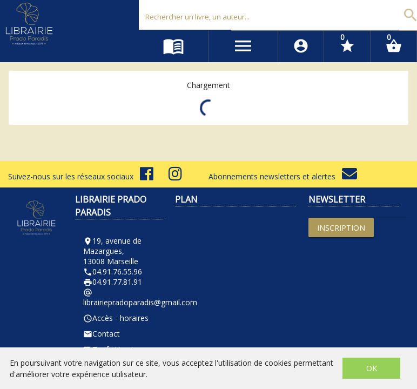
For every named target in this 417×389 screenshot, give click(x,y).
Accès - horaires (116, 318)
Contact (101, 333)
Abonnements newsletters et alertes (282, 176)
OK (371, 368)
